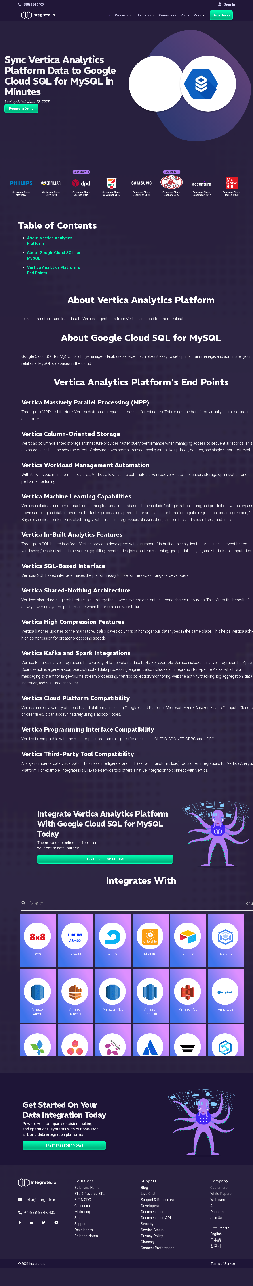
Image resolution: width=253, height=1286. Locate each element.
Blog (144, 1188)
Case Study (81, 172)
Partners (217, 1212)
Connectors (167, 15)
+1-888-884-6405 (36, 1212)
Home (105, 15)
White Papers (221, 1194)
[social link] (20, 1222)
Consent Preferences (157, 1248)
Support (80, 1224)
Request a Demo (21, 108)
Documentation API (156, 1218)
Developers (83, 1230)
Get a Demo (221, 15)
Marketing (82, 1212)
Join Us (216, 1218)
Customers (219, 1188)
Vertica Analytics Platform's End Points (53, 270)
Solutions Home (86, 1188)
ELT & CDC (82, 1200)
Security (147, 1224)
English (216, 1234)
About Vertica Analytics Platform (49, 241)
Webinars (217, 1200)
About (214, 1206)
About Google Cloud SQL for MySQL (54, 255)
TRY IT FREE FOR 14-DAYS (105, 859)
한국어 (215, 1246)
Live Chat (148, 1194)
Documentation (152, 1212)
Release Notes (86, 1236)
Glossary (148, 1242)
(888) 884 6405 (31, 4)
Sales (78, 1218)
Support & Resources (157, 1200)
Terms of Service (223, 1263)
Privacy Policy (152, 1236)
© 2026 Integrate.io (31, 1263)
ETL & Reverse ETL (89, 1194)
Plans (185, 15)
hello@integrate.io (37, 1199)
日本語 (215, 1240)
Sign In (226, 4)
